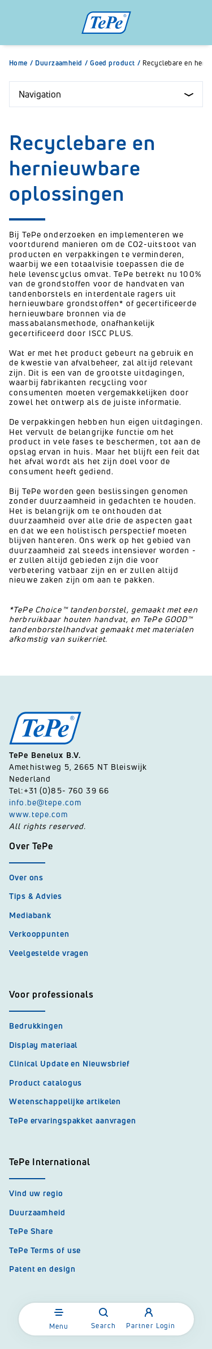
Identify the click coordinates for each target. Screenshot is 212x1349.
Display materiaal (43, 1044)
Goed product (116, 63)
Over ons (26, 877)
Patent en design (42, 1268)
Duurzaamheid (62, 63)
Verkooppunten (39, 933)
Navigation (106, 94)
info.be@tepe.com (45, 802)
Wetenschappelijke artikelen (65, 1101)
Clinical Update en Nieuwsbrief (69, 1063)
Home (22, 63)
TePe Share (31, 1230)
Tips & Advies (35, 895)
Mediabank (30, 915)
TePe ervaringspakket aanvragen (72, 1120)
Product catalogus (45, 1082)
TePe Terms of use (45, 1250)
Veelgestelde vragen (49, 952)
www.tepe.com (38, 814)
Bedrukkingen (36, 1025)
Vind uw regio (36, 1193)
